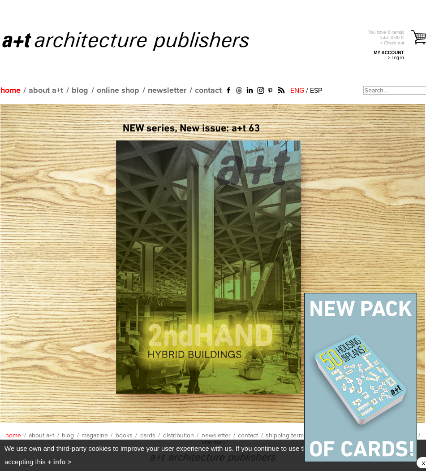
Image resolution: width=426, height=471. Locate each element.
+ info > (59, 462)
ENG (297, 90)
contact (208, 91)
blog (80, 91)
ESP (316, 90)
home (10, 91)
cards (147, 435)
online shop (118, 91)
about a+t (46, 91)
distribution (178, 435)
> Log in (396, 57)
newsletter (167, 91)
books (124, 435)
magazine (95, 435)
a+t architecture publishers (136, 41)
